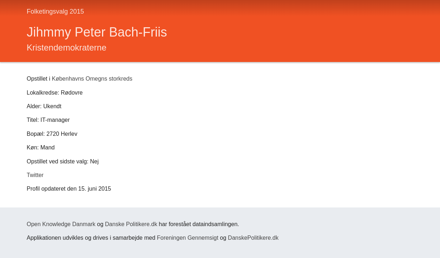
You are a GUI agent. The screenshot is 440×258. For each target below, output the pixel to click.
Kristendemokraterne (67, 47)
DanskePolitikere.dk (253, 238)
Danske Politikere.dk (131, 224)
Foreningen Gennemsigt (187, 238)
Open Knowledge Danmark (61, 224)
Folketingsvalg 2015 (55, 11)
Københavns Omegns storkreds (92, 79)
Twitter (35, 175)
